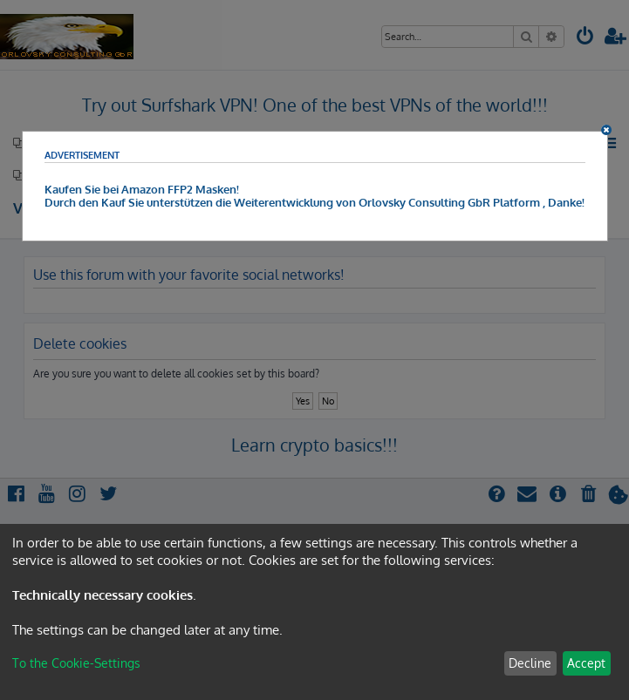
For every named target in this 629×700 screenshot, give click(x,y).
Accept (586, 663)
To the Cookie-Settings (76, 663)
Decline (530, 663)
